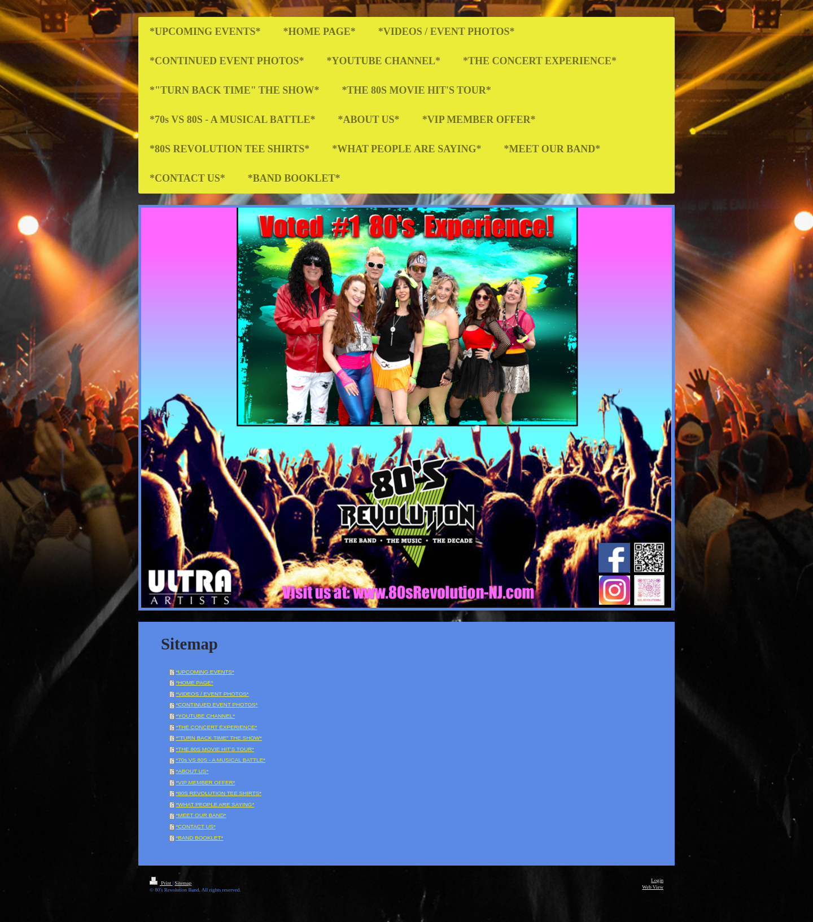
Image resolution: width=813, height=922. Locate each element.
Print (161, 883)
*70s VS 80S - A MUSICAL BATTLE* (220, 760)
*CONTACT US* (195, 826)
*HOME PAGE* (194, 682)
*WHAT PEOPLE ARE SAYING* (215, 804)
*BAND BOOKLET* (199, 838)
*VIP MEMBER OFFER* (205, 782)
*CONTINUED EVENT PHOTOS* (216, 704)
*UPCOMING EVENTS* (205, 672)
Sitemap (182, 883)
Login (657, 880)
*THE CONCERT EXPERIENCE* (216, 727)
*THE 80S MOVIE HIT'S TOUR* (215, 749)
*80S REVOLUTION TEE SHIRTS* (218, 793)
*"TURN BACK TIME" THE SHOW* (218, 738)
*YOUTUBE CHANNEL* (205, 716)
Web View (652, 887)
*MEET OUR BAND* (201, 815)
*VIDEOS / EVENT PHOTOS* (212, 694)
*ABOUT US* (192, 771)
